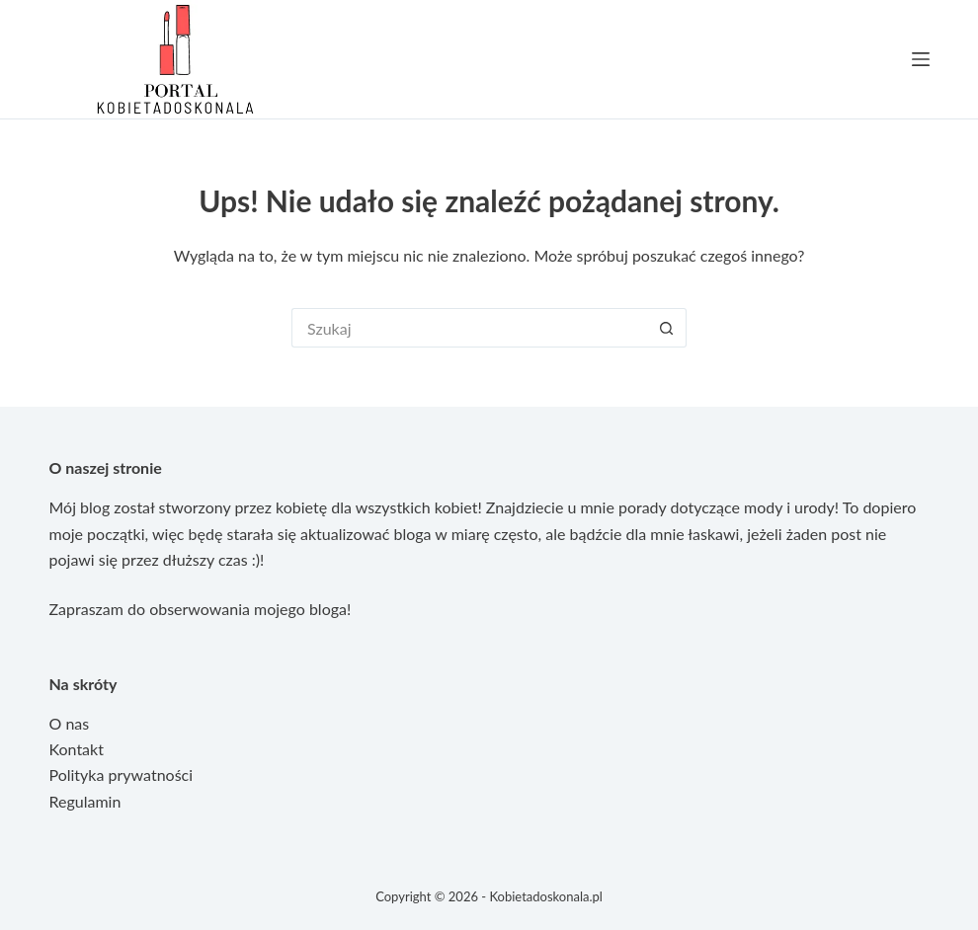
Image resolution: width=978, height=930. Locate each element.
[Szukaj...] (469, 328)
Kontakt (76, 748)
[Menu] (921, 59)
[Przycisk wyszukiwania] (667, 328)
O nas (69, 723)
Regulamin (85, 801)
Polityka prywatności (121, 774)
